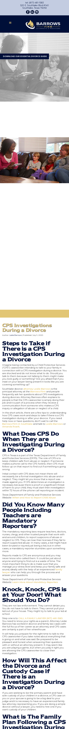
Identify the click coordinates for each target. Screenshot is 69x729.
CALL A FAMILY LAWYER (32, 618)
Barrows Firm (38, 391)
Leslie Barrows (15, 335)
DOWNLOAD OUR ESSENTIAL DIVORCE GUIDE (25, 56)
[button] (10, 23)
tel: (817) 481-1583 (34, 2)
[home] (40, 23)
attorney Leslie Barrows (37, 388)
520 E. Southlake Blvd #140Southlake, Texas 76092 (34, 6)
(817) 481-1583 (55, 618)
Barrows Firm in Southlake (17, 423)
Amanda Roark (10, 426)
